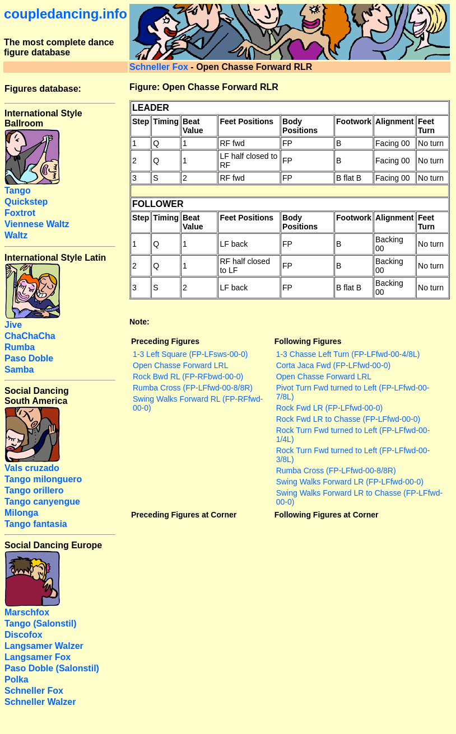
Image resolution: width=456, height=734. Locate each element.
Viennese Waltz (36, 224)
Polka (16, 679)
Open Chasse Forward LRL (180, 365)
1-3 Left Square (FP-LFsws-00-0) (190, 354)
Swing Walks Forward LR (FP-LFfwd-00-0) (350, 481)
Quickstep (26, 201)
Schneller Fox (158, 67)
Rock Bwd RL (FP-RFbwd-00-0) (188, 376)
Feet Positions (246, 121)
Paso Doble (28, 358)
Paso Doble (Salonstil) (51, 668)
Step (140, 121)
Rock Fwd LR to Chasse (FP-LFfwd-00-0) (348, 419)
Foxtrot (19, 213)
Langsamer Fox (37, 657)
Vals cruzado (31, 468)
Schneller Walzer (40, 702)
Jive (13, 325)
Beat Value (193, 126)
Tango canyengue (42, 501)
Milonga (21, 512)
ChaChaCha (29, 336)
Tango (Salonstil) (40, 623)
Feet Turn (426, 126)
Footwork (353, 121)
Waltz (15, 235)
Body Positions (300, 126)
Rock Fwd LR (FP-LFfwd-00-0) (329, 407)
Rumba (19, 347)
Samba (19, 369)
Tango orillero (33, 490)
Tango (17, 190)
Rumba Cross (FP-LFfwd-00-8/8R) (193, 387)
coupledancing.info (65, 13)
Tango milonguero (43, 479)
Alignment (394, 121)
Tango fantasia (35, 524)
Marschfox (26, 612)
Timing (166, 121)
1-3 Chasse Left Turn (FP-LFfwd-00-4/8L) (348, 354)
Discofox (23, 634)
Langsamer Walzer (43, 646)
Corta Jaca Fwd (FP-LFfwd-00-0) (333, 365)
